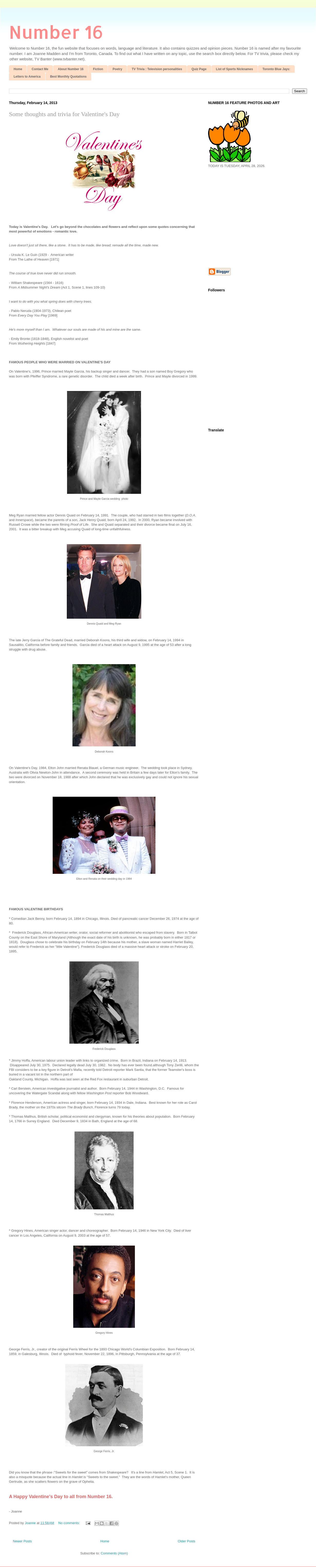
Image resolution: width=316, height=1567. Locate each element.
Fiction (98, 69)
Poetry (117, 69)
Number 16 (56, 31)
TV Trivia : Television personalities (157, 69)
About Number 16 (70, 69)
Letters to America (27, 76)
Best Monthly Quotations (68, 76)
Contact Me (40, 69)
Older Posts (186, 1541)
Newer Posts (22, 1541)
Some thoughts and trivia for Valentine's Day (64, 114)
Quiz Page (199, 69)
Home (18, 69)
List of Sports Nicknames (234, 69)
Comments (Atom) (114, 1553)
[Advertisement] (251, 217)
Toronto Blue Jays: (276, 69)
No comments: (69, 1523)
